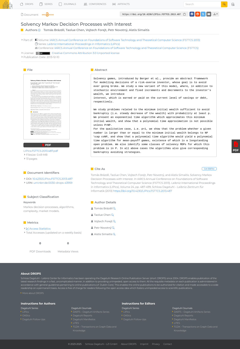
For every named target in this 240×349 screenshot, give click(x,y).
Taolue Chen (75, 30)
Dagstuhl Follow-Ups (33, 319)
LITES (76, 323)
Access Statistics (38, 228)
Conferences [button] (94, 4)
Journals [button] (66, 4)
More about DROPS (33, 293)
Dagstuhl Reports (82, 315)
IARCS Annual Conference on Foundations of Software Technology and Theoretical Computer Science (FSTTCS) (126, 48)
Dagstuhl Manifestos (84, 319)
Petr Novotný (117, 30)
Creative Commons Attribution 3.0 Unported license (78, 53)
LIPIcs (25, 312)
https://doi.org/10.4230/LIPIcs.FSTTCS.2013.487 (142, 190)
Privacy (156, 344)
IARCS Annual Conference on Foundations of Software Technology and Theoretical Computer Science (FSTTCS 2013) (125, 40)
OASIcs (26, 315)
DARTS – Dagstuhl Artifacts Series (91, 312)
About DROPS (128, 344)
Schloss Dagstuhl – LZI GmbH (101, 344)
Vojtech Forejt (96, 30)
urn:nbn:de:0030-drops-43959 (53, 182)
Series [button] (45, 4)
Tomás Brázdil (53, 30)
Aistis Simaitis (139, 30)
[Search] (202, 4)
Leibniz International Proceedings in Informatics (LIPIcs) (83, 44)
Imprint (144, 344)
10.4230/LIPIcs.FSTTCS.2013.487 (53, 178)
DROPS (26, 4)
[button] (232, 4)
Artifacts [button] (120, 4)
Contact (167, 344)
